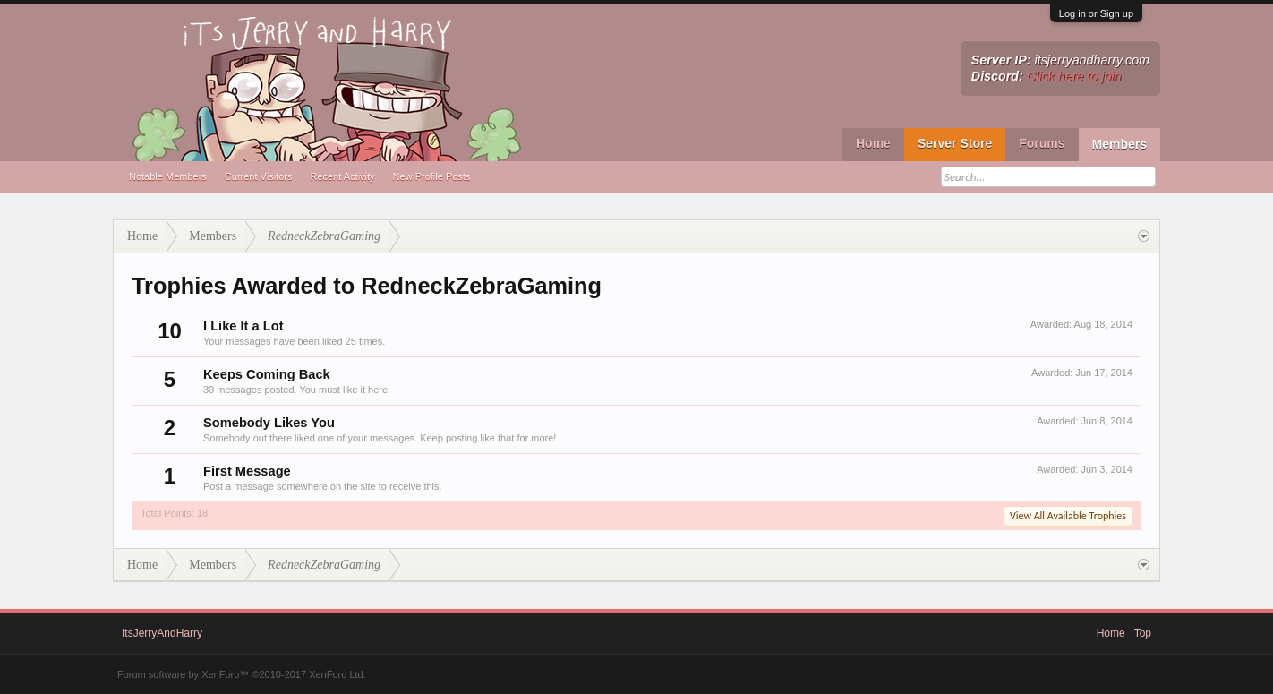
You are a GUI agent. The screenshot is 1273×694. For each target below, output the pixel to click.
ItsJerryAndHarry (162, 633)
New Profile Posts (432, 176)
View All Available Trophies (1068, 516)
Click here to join (1074, 76)
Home (873, 143)
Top (1142, 633)
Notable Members (168, 176)
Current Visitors (259, 176)
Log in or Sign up (1096, 13)
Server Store (955, 143)
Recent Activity (342, 176)
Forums (1041, 143)
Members (1119, 144)
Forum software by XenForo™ (241, 674)
